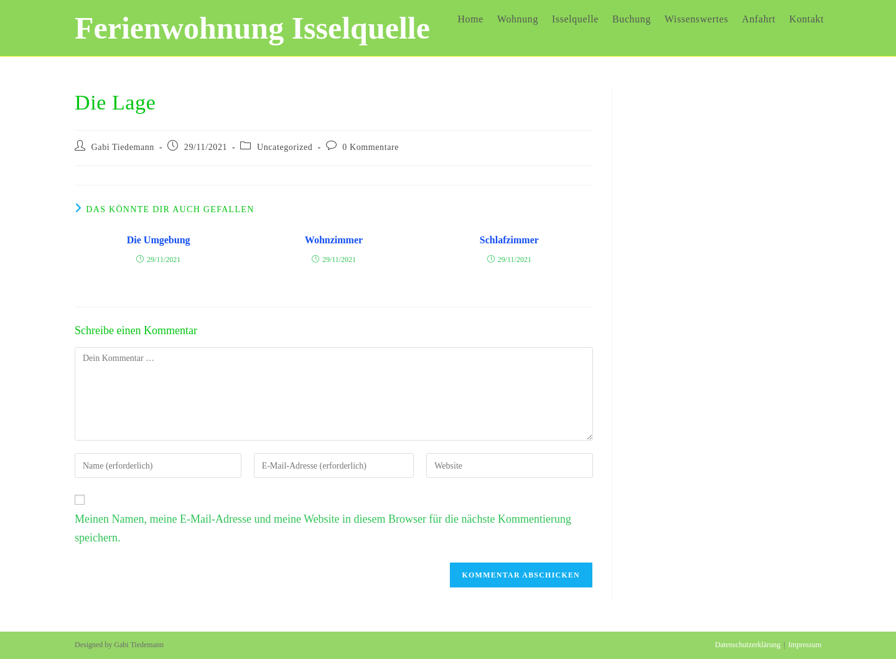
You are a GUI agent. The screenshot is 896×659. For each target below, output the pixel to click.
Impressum (804, 644)
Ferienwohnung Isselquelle (252, 28)
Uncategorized (284, 147)
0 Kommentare (370, 147)
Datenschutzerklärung (747, 644)
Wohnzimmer (334, 240)
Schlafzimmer (509, 240)
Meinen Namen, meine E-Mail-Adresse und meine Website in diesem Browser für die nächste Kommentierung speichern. (323, 528)
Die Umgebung (158, 240)
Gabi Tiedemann (122, 147)
